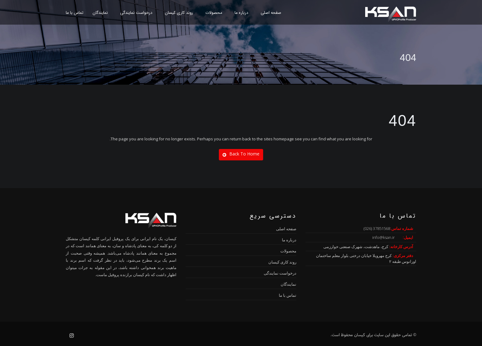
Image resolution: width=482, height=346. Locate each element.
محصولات (213, 13)
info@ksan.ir (383, 237)
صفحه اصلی (271, 13)
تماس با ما (74, 13)
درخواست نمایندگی (136, 13)
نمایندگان (100, 13)
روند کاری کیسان (179, 13)
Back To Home (241, 154)
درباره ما (241, 13)
